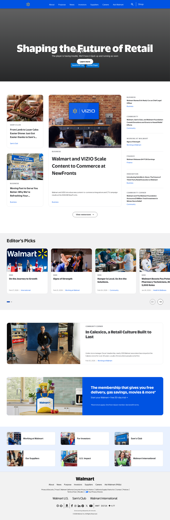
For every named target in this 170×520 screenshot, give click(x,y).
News (59, 484)
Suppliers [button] (94, 4)
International (25, 290)
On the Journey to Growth (23, 278)
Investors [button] (82, 4)
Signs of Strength (133, 141)
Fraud (57, 489)
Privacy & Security (47, 489)
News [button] (72, 4)
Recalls (80, 492)
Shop (141, 4)
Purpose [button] (62, 4)
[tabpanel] (27, 271)
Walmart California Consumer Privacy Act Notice (77, 489)
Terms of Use (72, 492)
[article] (27, 271)
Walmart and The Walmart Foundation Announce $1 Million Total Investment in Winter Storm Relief (142, 198)
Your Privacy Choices (95, 492)
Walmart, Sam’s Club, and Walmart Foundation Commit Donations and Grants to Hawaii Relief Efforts (145, 122)
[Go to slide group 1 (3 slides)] (8, 301)
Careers (105, 4)
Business (55, 202)
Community (131, 128)
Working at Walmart (134, 145)
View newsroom (83, 214)
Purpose (67, 484)
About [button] (51, 4)
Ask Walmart (118, 4)
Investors (78, 484)
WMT (97, 505)
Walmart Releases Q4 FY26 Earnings (141, 159)
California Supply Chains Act (105, 489)
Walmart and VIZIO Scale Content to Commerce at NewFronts (79, 165)
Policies (126, 489)
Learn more (85, 61)
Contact (119, 489)
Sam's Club (14, 143)
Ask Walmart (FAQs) (113, 484)
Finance (129, 162)
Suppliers (89, 484)
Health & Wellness (159, 290)
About (51, 484)
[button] (153, 302)
